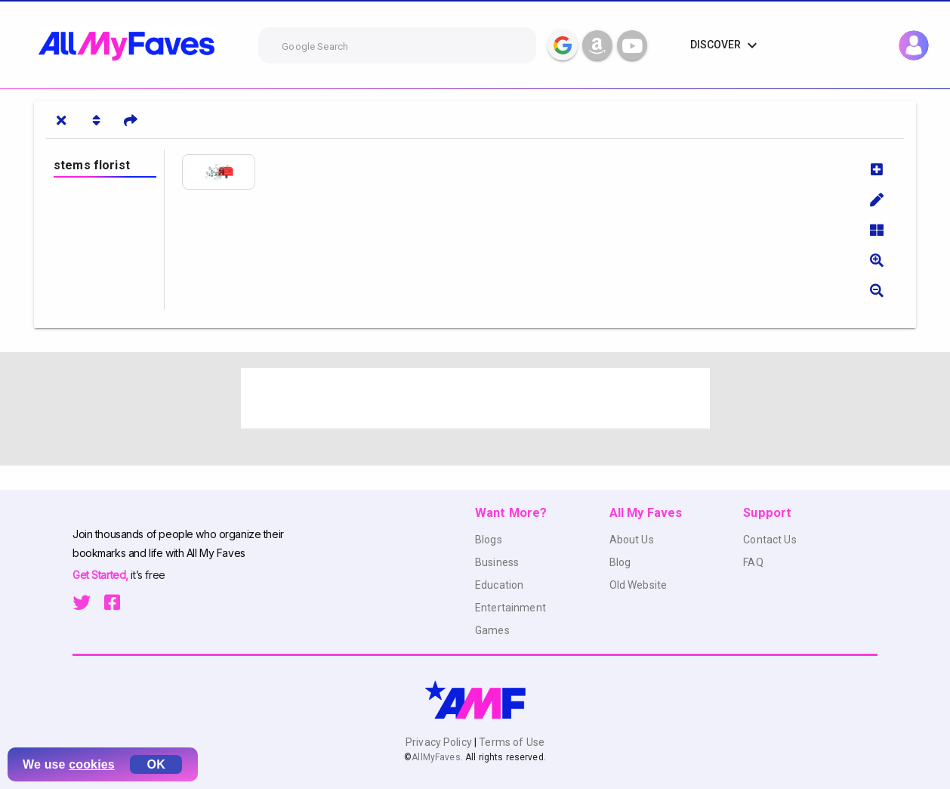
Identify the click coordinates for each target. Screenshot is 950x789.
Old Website (638, 585)
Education (499, 585)
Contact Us (769, 540)
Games (492, 630)
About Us (631, 540)
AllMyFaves (436, 757)
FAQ (753, 562)
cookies (92, 764)
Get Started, (101, 574)
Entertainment (510, 608)
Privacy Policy (440, 742)
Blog (620, 562)
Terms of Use (510, 742)
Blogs (488, 540)
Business (497, 562)
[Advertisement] (475, 398)
